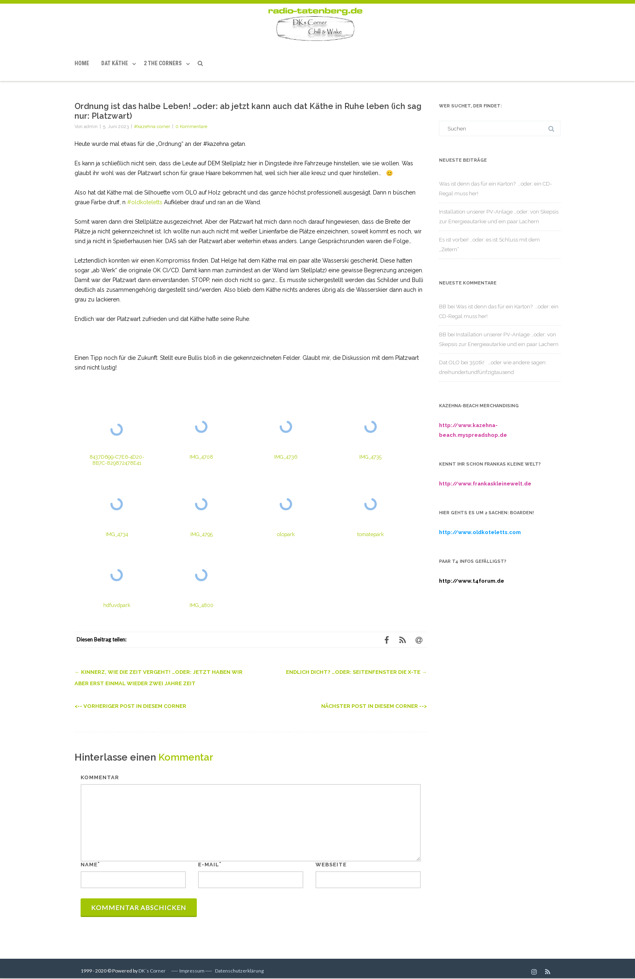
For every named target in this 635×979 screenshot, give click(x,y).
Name (89, 864)
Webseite (331, 864)
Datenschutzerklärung (239, 971)
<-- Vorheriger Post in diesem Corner (130, 706)
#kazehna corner (152, 126)
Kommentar (100, 777)
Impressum (192, 971)
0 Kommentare (191, 126)
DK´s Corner (152, 971)
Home (82, 63)
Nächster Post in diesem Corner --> (374, 706)
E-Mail (208, 864)
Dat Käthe (114, 63)
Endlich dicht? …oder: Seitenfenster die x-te (356, 672)
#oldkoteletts (144, 202)
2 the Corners (163, 63)
